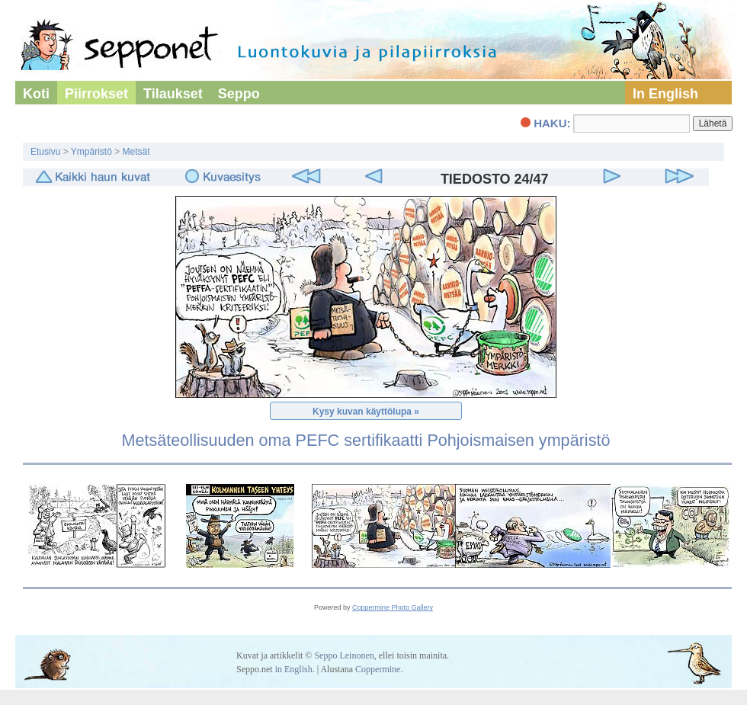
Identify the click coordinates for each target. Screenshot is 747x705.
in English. (295, 669)
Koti (36, 93)
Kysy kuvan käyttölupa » (366, 411)
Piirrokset (96, 93)
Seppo (239, 93)
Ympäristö (91, 151)
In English (665, 93)
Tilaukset (173, 93)
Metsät (136, 151)
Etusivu (45, 151)
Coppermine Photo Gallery (392, 607)
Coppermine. (378, 669)
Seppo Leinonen (344, 655)
